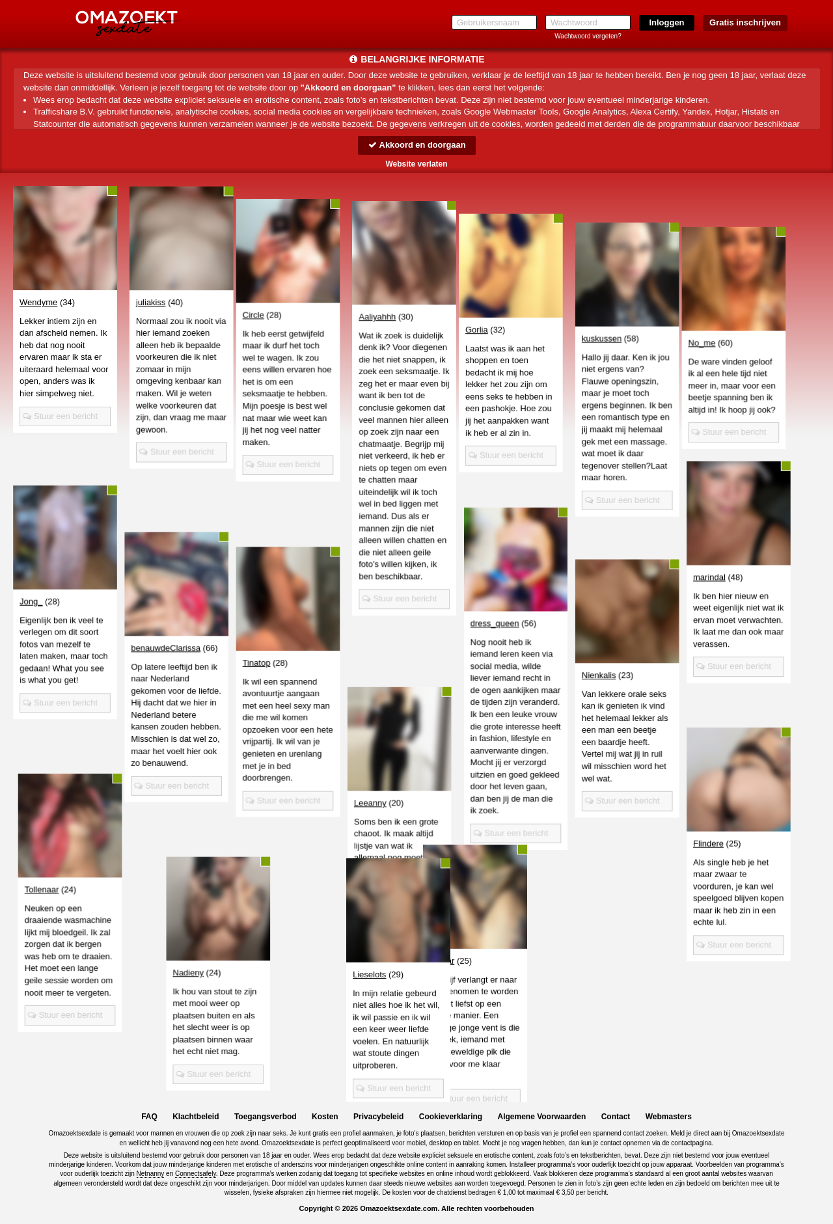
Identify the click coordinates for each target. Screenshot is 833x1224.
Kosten (325, 1117)
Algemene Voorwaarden (541, 1117)
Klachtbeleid (195, 1117)
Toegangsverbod (265, 1117)
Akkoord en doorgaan (416, 145)
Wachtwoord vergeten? (587, 36)
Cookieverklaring (450, 1117)
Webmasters (669, 1117)
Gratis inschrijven (745, 22)
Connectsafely (195, 1174)
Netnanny (151, 1174)
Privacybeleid (378, 1117)
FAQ (149, 1117)
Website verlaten (416, 164)
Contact (616, 1117)
